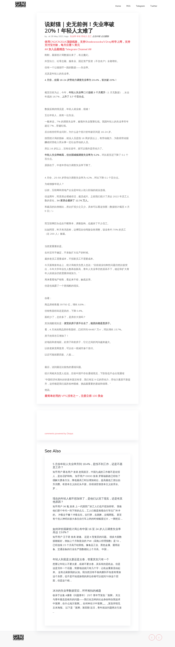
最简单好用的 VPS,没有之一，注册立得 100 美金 (74, 395)
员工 (90, 36)
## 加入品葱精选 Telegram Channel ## (68, 49)
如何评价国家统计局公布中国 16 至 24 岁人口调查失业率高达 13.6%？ (87, 530)
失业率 (73, 36)
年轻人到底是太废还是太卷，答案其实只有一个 (81, 559)
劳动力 (84, 36)
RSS (128, 6)
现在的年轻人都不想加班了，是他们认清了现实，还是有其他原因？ (87, 500)
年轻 (79, 36)
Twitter (153, 6)
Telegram (140, 6)
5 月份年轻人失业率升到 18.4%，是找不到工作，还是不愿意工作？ (87, 465)
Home (118, 6)
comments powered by (59, 433)
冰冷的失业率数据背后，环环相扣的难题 (77, 590)
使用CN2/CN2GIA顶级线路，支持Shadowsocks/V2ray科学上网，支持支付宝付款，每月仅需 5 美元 (87, 43)
